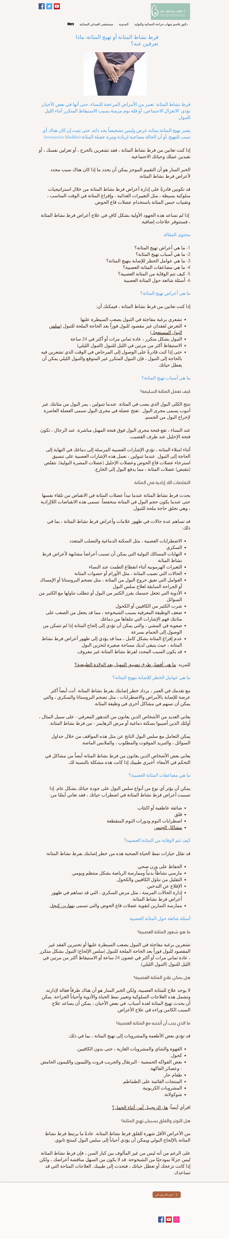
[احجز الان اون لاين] (167, 1194)
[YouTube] (57, 6)
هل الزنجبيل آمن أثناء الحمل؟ (140, 1107)
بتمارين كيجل (62, 905)
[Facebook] (42, 6)
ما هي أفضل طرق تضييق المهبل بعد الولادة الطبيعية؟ (125, 664)
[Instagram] (176, 1220)
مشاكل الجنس (168, 827)
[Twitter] (49, 6)
